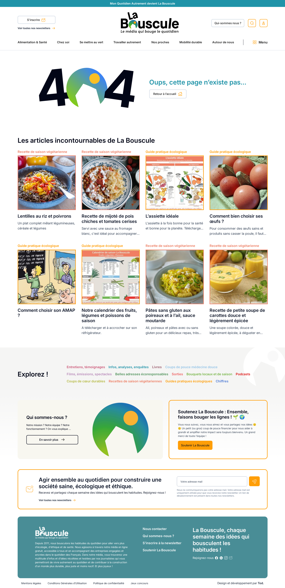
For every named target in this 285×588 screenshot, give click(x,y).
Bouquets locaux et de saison (209, 374)
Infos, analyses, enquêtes (129, 367)
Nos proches (160, 42)
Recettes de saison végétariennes (135, 381)
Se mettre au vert (91, 42)
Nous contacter (155, 529)
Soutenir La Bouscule (195, 445)
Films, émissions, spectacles (89, 374)
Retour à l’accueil (167, 94)
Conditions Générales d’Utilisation (67, 583)
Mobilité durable (190, 42)
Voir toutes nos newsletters (34, 28)
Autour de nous (223, 42)
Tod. (261, 583)
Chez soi (63, 42)
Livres (157, 367)
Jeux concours (139, 583)
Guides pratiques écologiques (188, 381)
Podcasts (243, 374)
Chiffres (222, 381)
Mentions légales (31, 583)
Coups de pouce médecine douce (191, 367)
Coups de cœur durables (86, 381)
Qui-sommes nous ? (227, 23)
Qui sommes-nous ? (158, 536)
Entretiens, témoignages (86, 367)
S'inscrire (36, 20)
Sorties (177, 374)
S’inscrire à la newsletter (162, 543)
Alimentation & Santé (32, 42)
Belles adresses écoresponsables (141, 374)
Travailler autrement (127, 42)
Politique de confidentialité (108, 583)
